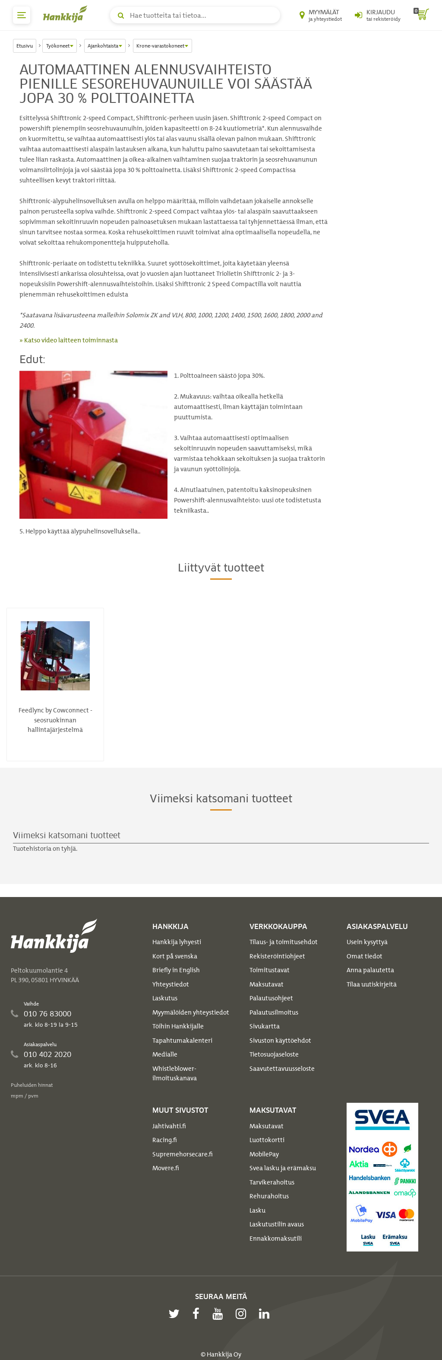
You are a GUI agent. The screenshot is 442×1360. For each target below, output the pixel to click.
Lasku (257, 1210)
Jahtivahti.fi (169, 1126)
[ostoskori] (421, 15)
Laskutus (164, 998)
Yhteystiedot (170, 984)
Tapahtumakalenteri (182, 1040)
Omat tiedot (364, 956)
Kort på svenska (174, 956)
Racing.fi (164, 1140)
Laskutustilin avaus (276, 1224)
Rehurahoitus (269, 1196)
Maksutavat (266, 984)
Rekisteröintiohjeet (277, 956)
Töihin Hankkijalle (178, 1026)
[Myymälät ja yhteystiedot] (321, 15)
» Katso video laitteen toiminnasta (68, 340)
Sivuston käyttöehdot (280, 1040)
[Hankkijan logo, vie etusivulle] (67, 13)
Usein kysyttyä (367, 942)
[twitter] (176, 1314)
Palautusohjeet (271, 998)
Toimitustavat (269, 970)
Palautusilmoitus (273, 1012)
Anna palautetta (370, 970)
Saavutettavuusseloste (282, 1068)
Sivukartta (264, 1026)
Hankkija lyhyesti (176, 942)
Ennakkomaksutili (275, 1238)
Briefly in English (176, 970)
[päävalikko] (21, 15)
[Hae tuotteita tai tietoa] (195, 15)
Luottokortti (266, 1140)
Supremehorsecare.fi (182, 1154)
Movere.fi (165, 1168)
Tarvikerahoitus (271, 1182)
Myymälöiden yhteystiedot (190, 1012)
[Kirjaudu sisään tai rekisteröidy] (378, 15)
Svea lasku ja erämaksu (282, 1168)
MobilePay (264, 1154)
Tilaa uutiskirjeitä (372, 984)
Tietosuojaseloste (274, 1054)
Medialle (164, 1054)
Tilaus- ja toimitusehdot (283, 942)
